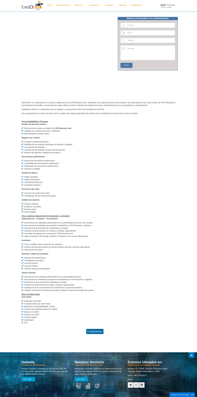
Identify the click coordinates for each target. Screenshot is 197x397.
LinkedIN (142, 385)
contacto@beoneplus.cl (143, 379)
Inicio (49, 5)
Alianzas (123, 5)
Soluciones (95, 5)
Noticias (110, 5)
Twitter (130, 385)
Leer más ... (28, 379)
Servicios (79, 5)
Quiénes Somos (63, 5)
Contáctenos (136, 5)
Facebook (136, 385)
